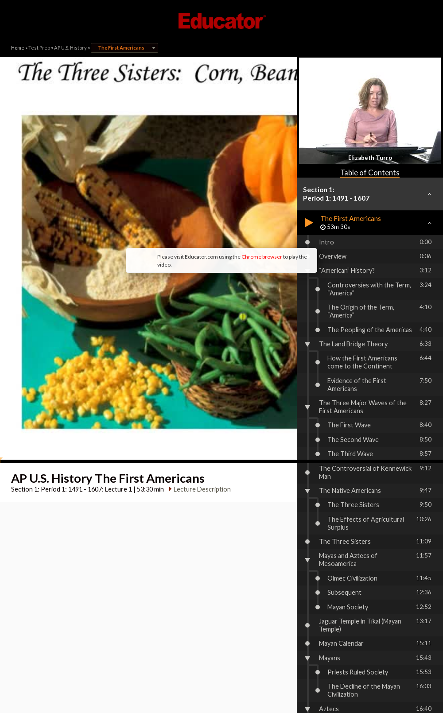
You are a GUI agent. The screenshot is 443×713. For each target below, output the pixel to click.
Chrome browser (188, 190)
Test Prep (39, 47)
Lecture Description (198, 368)
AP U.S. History (70, 47)
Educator (221, 21)
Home (17, 47)
